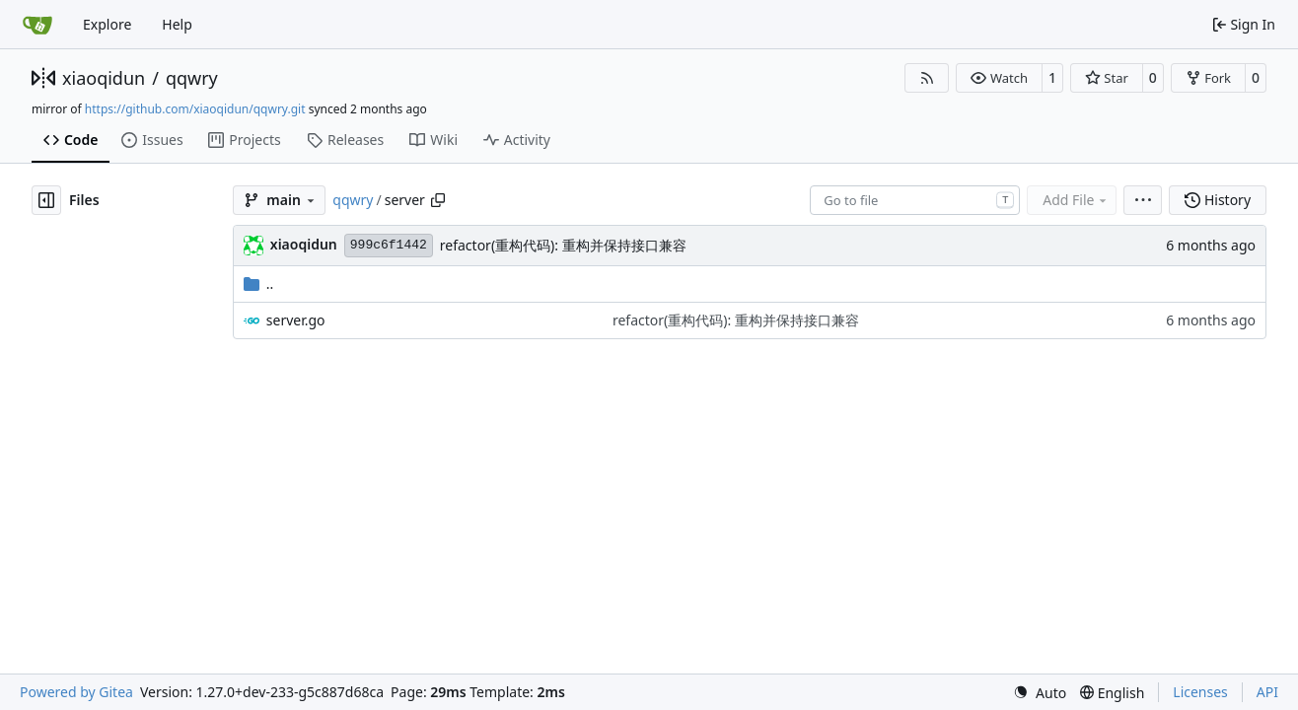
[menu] (1142, 200)
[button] (999, 78)
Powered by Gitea (76, 691)
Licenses (1200, 691)
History (1218, 199)
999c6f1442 (388, 245)
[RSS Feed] (927, 78)
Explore (107, 24)
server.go (295, 320)
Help (177, 24)
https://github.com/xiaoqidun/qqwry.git (195, 109)
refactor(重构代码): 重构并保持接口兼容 (563, 245)
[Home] (37, 24)
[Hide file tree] (46, 200)
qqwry (192, 78)
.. (259, 283)
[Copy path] (438, 200)
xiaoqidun (103, 78)
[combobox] (915, 200)
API (1267, 691)
